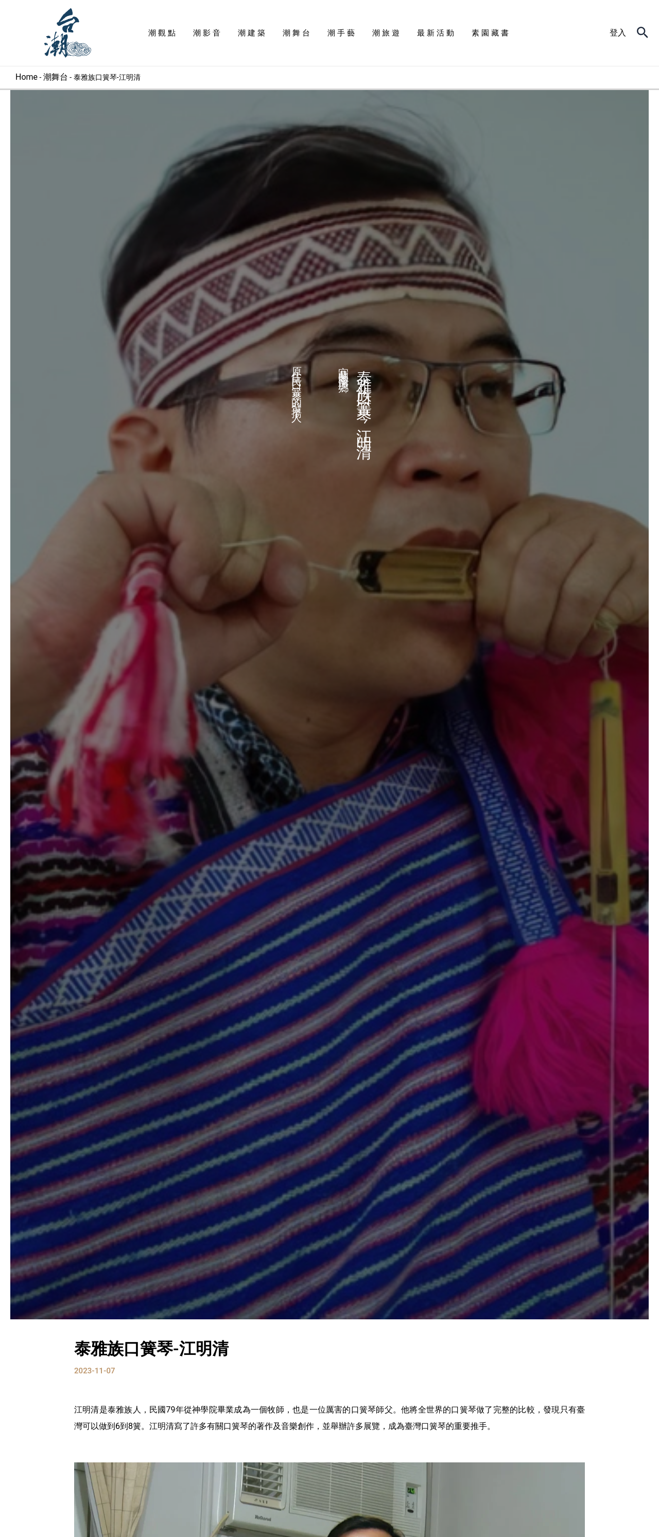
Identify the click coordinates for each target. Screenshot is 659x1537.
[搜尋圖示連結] (642, 33)
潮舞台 (56, 77)
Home (26, 77)
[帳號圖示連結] (618, 33)
